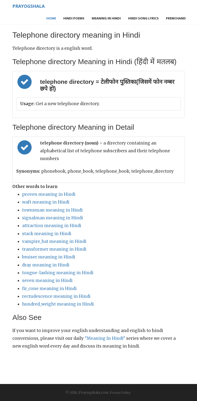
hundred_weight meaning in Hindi (58, 304)
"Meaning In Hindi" (105, 338)
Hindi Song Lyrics (143, 18)
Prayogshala (27, 6)
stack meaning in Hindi (46, 233)
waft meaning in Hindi (45, 202)
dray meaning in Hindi (45, 265)
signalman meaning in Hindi (52, 218)
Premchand (176, 18)
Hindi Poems (73, 18)
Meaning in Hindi (106, 18)
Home (51, 18)
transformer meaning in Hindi (54, 249)
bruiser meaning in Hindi (48, 257)
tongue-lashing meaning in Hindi (57, 272)
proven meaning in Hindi (48, 194)
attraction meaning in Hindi (51, 225)
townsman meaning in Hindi (52, 210)
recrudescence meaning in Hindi (56, 296)
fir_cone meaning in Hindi (49, 288)
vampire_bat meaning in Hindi (54, 241)
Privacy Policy (120, 392)
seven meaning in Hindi (47, 280)
